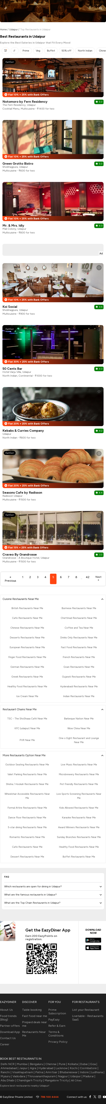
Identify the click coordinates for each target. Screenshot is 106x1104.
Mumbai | (22, 1064)
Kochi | (74, 1068)
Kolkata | (73, 1064)
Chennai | (51, 1064)
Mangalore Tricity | (57, 1080)
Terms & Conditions (56, 1033)
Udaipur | (76, 1076)
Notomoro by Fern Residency (25, 102)
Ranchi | (5, 1072)
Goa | (93, 1064)
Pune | (62, 1064)
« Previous (10, 578)
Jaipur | (23, 1068)
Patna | (40, 1072)
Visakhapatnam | (23, 1072)
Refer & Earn (56, 1026)
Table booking (32, 1010)
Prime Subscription (57, 1011)
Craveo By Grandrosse (19, 554)
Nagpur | (63, 1076)
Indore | (84, 1072)
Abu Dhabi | (8, 1080)
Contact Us (8, 1038)
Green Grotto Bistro (17, 163)
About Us (6, 1010)
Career (4, 1044)
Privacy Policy (58, 1042)
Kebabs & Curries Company (23, 431)
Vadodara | (19, 1076)
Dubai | (84, 1064)
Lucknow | (62, 1068)
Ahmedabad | (9, 1068)
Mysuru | (6, 1076)
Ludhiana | (97, 1072)
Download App (10, 1032)
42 (87, 577)
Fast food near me (34, 1016)
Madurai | (88, 1076)
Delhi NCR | (8, 1064)
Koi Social (9, 307)
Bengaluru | (37, 1064)
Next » (98, 578)
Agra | (33, 1068)
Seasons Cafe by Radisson (22, 492)
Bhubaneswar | (69, 1072)
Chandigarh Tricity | (30, 1080)
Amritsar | (52, 1072)
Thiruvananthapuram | (42, 1076)
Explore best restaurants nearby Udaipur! (24, 1085)
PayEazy (54, 1019)
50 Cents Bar (12, 369)
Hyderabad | (46, 1068)
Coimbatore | (88, 1068)
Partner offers (10, 1026)
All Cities (76, 1080)
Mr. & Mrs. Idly (13, 225)
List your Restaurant (85, 1010)
